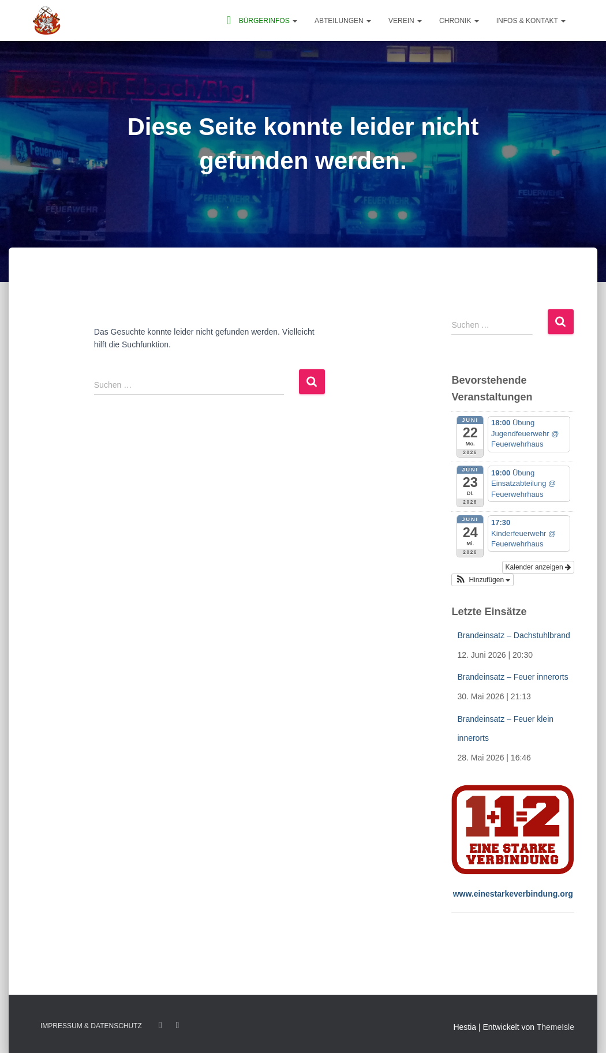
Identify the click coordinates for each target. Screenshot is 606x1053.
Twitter (177, 1025)
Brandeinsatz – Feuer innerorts (512, 676)
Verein (405, 21)
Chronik (459, 21)
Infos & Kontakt (531, 21)
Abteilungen (343, 21)
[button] (294, 21)
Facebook (160, 1025)
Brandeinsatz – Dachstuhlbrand (513, 635)
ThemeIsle (555, 1027)
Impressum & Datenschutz (91, 1026)
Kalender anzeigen (538, 567)
